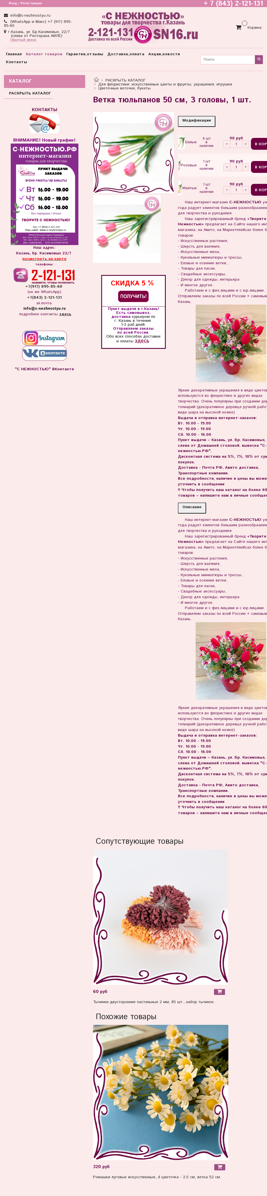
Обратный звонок (23, 40)
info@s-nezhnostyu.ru (29, 15)
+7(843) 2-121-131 (44, 297)
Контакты (16, 62)
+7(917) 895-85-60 (44, 286)
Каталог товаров (44, 54)
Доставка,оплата (126, 54)
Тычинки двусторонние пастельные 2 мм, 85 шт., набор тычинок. (154, 1002)
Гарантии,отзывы (84, 54)
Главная (14, 54)
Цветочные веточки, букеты (124, 88)
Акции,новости (164, 54)
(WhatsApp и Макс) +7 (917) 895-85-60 (38, 23)
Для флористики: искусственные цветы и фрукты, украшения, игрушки (165, 84)
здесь (142, 341)
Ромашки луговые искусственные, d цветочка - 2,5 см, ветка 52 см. (157, 1177)
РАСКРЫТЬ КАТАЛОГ (125, 80)
